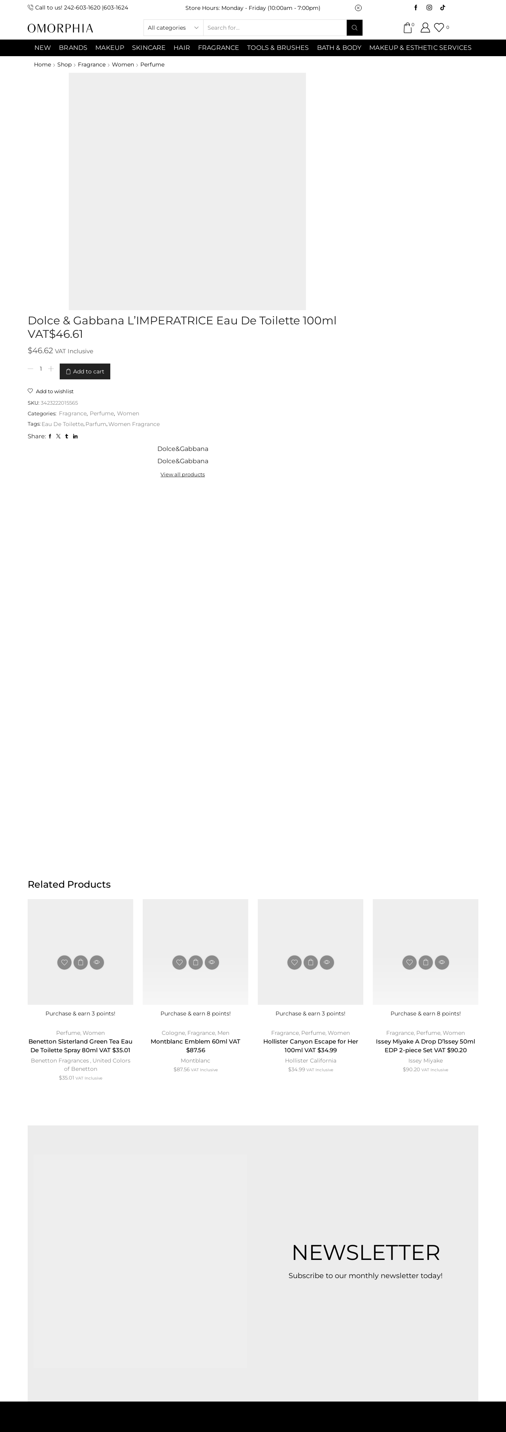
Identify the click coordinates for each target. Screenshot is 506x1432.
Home (42, 64)
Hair (182, 47)
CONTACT (164, 1252)
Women (125, 64)
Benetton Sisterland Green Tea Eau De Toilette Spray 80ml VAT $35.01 (80, 763)
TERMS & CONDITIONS (234, 1252)
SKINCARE (149, 47)
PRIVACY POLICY (315, 1252)
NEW (42, 47)
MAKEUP (109, 47)
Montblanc (195, 773)
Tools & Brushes (278, 47)
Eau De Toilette (202, 191)
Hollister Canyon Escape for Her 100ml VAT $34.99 (310, 758)
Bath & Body (339, 47)
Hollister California (310, 773)
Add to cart (227, 140)
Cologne (173, 744)
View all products (380, 102)
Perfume (155, 64)
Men (224, 744)
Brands (73, 47)
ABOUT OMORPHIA (99, 1252)
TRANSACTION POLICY (396, 1252)
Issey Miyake (425, 783)
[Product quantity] (179, 140)
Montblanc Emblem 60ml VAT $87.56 (196, 758)
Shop (65, 64)
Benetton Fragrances (59, 783)
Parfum (235, 191)
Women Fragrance (274, 191)
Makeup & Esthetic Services (420, 47)
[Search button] (355, 28)
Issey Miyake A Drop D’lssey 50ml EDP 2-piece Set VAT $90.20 (425, 763)
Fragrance (218, 47)
